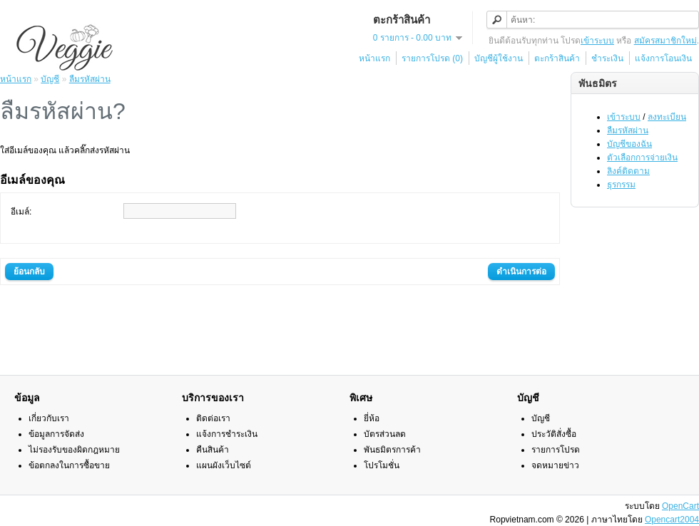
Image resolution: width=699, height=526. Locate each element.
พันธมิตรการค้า (392, 450)
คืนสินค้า (212, 450)
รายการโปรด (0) (432, 58)
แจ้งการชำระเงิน (226, 434)
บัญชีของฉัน (629, 144)
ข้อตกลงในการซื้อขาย (69, 465)
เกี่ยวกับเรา (49, 418)
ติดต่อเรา (213, 418)
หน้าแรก (374, 58)
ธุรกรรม (621, 185)
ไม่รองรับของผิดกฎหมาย (74, 450)
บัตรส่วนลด (385, 434)
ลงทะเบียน (667, 117)
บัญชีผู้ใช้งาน (498, 58)
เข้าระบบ (597, 41)
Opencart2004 (672, 520)
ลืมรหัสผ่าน (627, 130)
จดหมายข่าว (555, 465)
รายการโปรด (555, 450)
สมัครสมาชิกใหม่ (665, 41)
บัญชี (50, 79)
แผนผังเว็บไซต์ (223, 465)
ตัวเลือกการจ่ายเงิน (642, 158)
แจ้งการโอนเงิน (663, 58)
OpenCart (680, 506)
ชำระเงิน (607, 58)
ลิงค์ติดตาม (628, 171)
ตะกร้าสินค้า (557, 58)
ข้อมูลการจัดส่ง (56, 434)
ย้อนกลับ (29, 272)
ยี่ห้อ (371, 418)
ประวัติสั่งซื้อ (553, 434)
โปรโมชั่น (381, 465)
